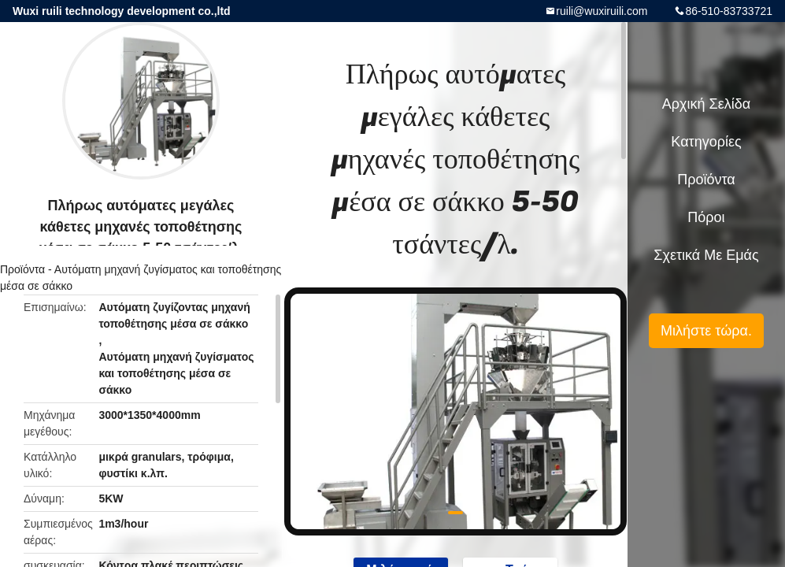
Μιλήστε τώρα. (706, 331)
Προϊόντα (22, 269)
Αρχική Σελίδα (706, 104)
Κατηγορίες (706, 142)
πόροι (705, 217)
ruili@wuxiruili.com (601, 11)
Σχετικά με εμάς (706, 255)
